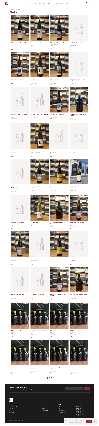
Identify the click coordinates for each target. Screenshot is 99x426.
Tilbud (56, 3)
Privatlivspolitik (78, 422)
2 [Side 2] (49, 377)
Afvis (94, 421)
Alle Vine (34, 3)
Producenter (41, 3)
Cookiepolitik (72, 422)
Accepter (89, 421)
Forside (11, 9)
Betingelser (61, 410)
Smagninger (50, 3)
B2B (67, 3)
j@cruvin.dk (11, 410)
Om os (62, 3)
